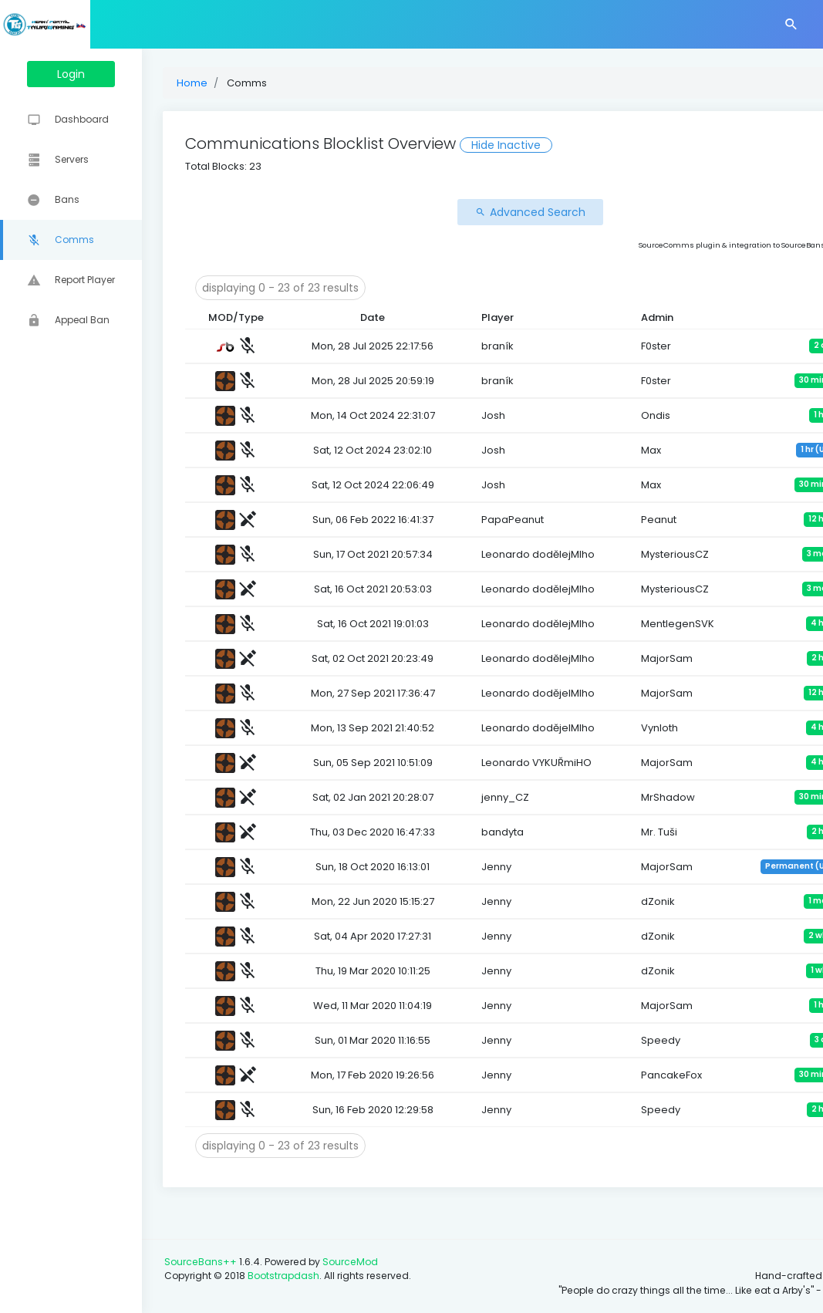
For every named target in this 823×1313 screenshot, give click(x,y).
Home (246, 83)
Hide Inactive (560, 145)
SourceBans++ (255, 1247)
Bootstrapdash (338, 1261)
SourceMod (405, 1247)
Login (99, 74)
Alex (772, 245)
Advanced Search (509, 212)
